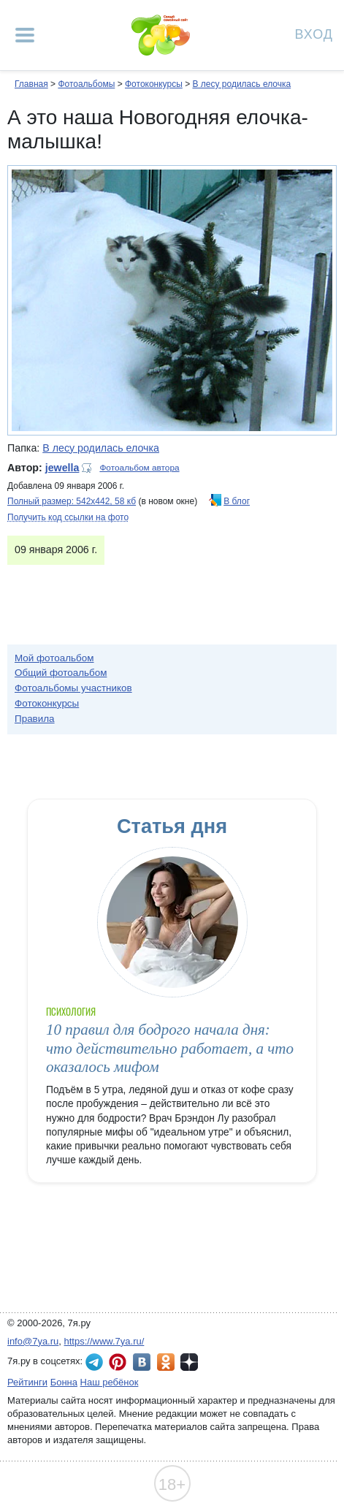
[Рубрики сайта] (25, 35)
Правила (35, 718)
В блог (236, 501)
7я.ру (189, 1362)
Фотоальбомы (86, 84)
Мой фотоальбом (54, 658)
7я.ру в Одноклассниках (166, 1362)
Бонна (63, 1382)
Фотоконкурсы (154, 84)
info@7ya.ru (32, 1341)
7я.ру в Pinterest (117, 1362)
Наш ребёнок (109, 1382)
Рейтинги (27, 1382)
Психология (71, 1012)
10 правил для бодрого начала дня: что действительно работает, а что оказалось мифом (170, 1048)
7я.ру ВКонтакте (141, 1362)
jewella (62, 468)
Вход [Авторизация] (314, 33)
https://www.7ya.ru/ (104, 1341)
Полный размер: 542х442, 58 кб (71, 501)
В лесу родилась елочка (241, 84)
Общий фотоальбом (61, 672)
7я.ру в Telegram (94, 1362)
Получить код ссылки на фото (68, 517)
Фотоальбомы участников (73, 687)
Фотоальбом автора (139, 468)
